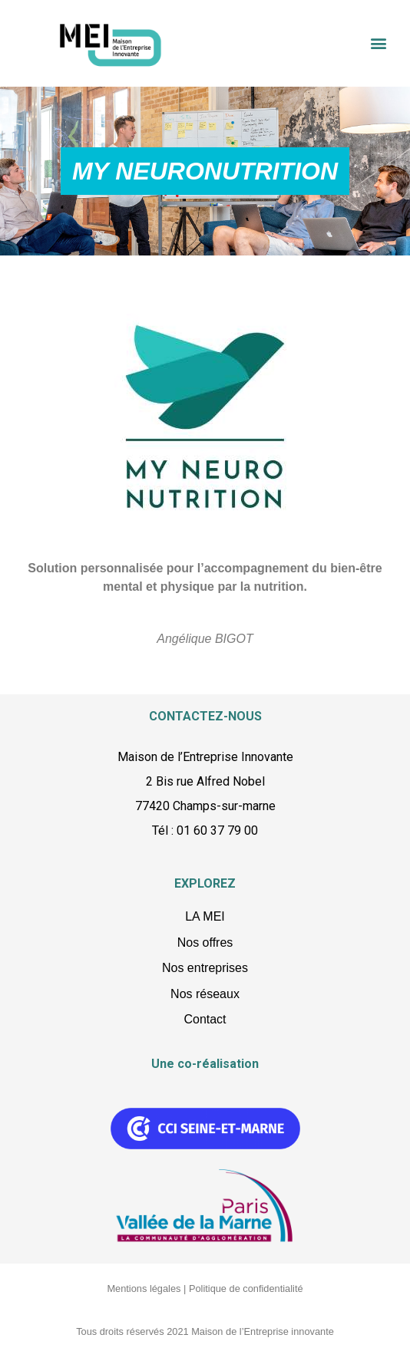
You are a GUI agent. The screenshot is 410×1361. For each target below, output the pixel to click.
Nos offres (205, 942)
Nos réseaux (205, 993)
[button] (378, 43)
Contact (205, 1019)
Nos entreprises (205, 967)
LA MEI (205, 916)
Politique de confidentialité (246, 1288)
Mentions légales (143, 1288)
